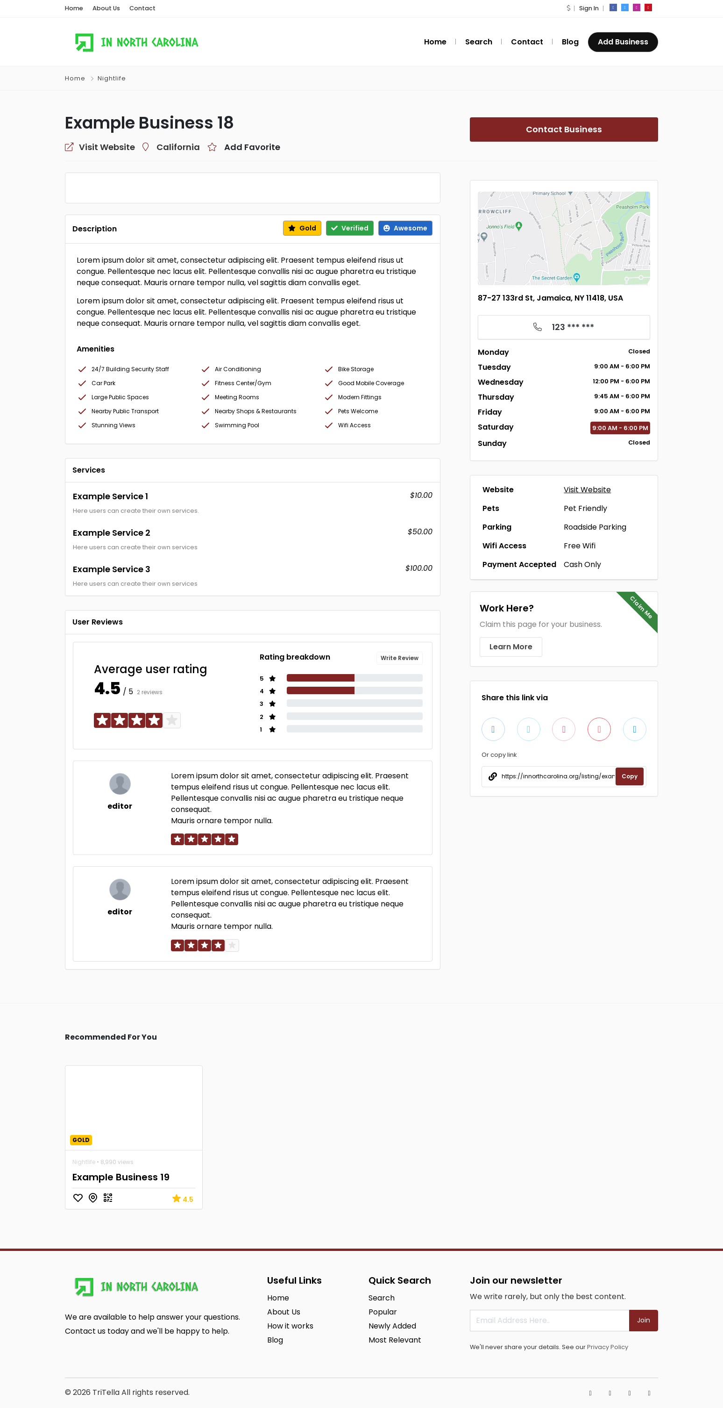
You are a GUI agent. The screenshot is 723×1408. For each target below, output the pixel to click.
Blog (570, 41)
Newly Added (392, 1326)
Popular (383, 1312)
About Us (106, 8)
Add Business (623, 41)
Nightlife (112, 78)
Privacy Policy (607, 1347)
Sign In (589, 8)
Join (643, 1320)
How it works (290, 1326)
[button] (568, 8)
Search (478, 41)
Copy (630, 776)
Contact (142, 8)
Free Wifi (579, 545)
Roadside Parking (595, 527)
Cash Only (582, 564)
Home (74, 8)
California (178, 147)
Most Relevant (395, 1340)
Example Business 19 (121, 1177)
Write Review (399, 658)
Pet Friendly (585, 508)
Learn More (510, 646)
